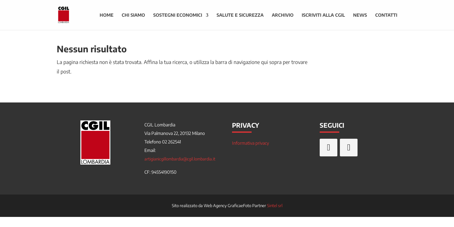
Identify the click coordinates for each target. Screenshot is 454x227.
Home (107, 15)
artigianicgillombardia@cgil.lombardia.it (179, 158)
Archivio (283, 15)
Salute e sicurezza (240, 15)
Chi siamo (133, 15)
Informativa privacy (250, 143)
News (360, 15)
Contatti (386, 15)
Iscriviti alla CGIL (323, 15)
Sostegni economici (177, 15)
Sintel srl (274, 205)
